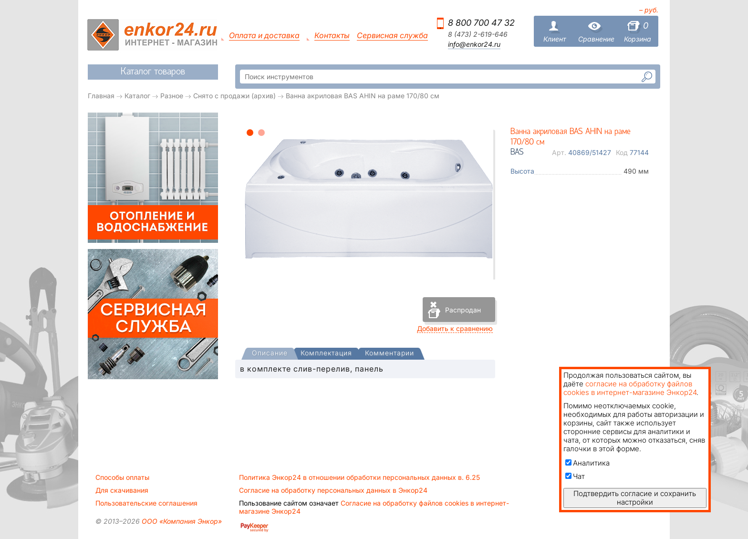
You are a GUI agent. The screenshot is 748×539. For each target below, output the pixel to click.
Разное (171, 96)
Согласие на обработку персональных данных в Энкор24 (333, 490)
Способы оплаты (122, 477)
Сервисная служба (392, 35)
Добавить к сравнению (455, 328)
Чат (575, 476)
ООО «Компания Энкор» (181, 521)
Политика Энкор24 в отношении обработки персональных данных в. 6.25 (359, 477)
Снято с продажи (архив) (234, 96)
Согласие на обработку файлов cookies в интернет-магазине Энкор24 (374, 507)
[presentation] (269, 354)
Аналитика (587, 462)
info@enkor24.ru (474, 44)
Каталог (137, 96)
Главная (101, 96)
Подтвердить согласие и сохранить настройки (634, 498)
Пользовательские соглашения (146, 503)
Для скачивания (121, 490)
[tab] (269, 354)
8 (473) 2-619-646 (478, 34)
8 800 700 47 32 (481, 23)
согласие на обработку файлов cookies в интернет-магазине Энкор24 (629, 388)
